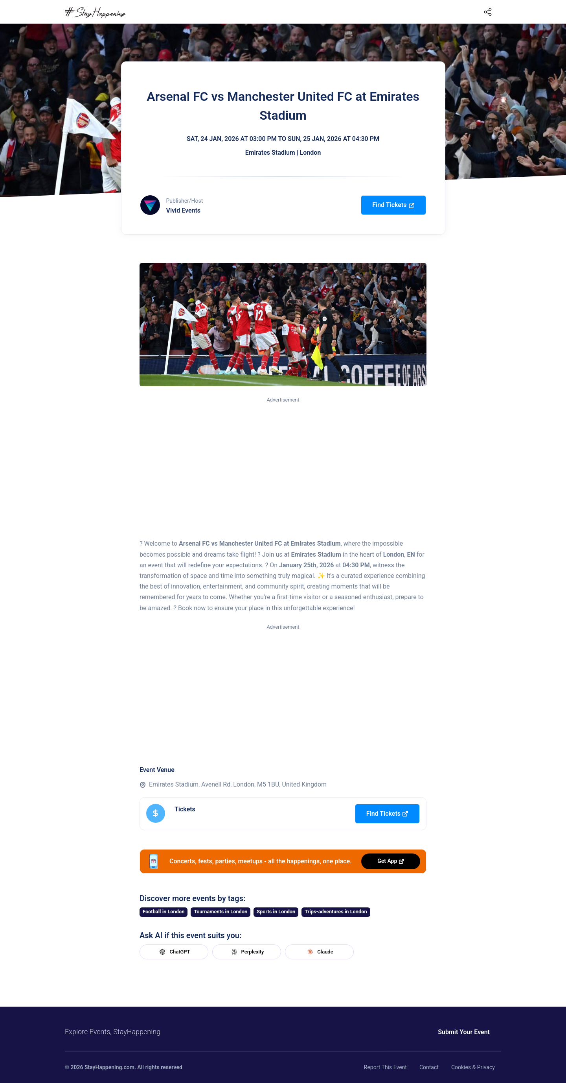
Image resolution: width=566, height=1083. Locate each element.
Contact (429, 1067)
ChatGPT (174, 952)
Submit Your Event (464, 1032)
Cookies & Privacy (473, 1067)
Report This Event (385, 1067)
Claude (319, 952)
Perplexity (247, 952)
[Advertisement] (283, 463)
